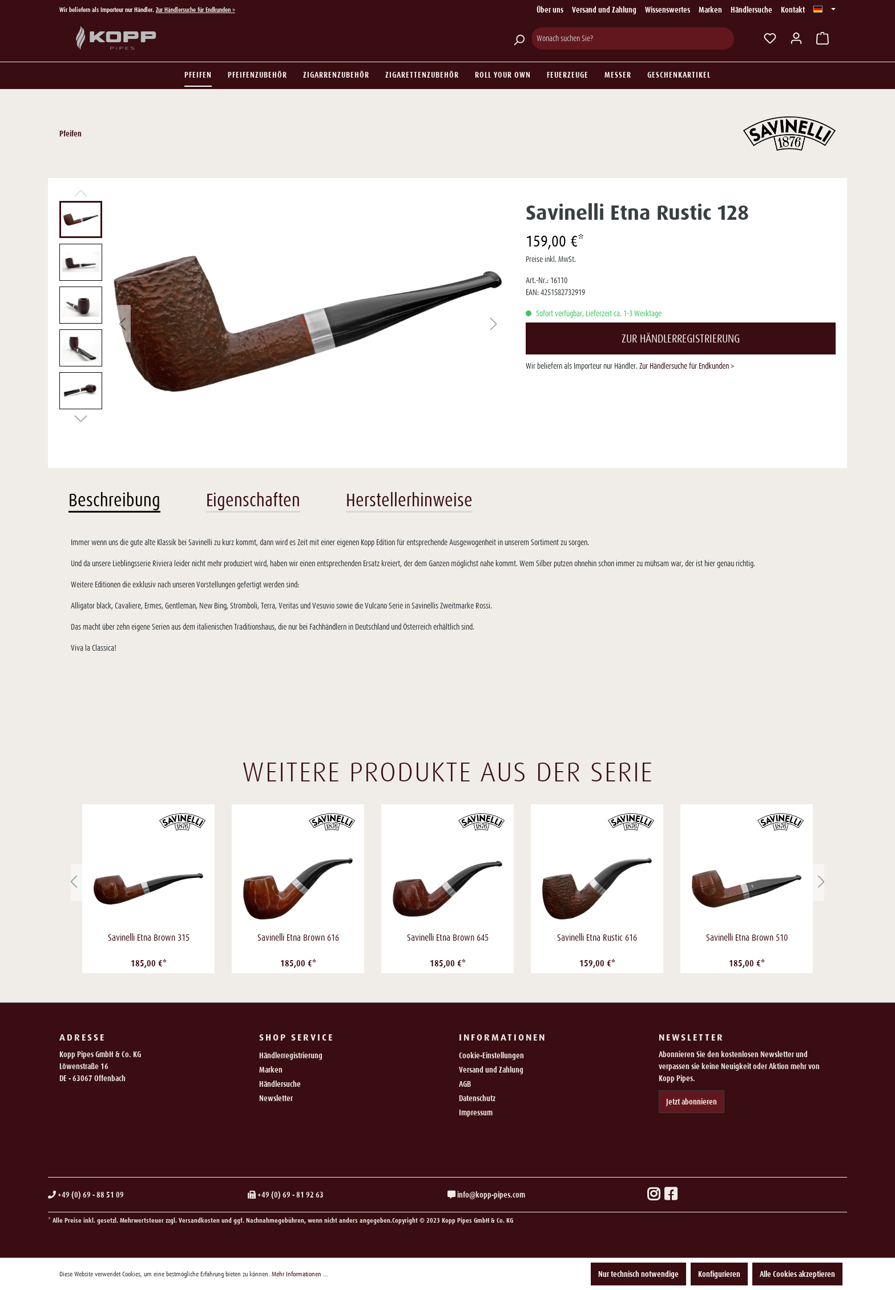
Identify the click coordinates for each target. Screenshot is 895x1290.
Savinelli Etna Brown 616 (298, 937)
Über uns (550, 9)
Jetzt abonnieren (691, 1101)
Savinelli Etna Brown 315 (149, 937)
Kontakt (793, 9)
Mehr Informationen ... (300, 1274)
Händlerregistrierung (290, 1055)
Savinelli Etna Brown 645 (448, 937)
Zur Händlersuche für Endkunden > (195, 10)
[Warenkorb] (822, 38)
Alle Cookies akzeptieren (797, 1274)
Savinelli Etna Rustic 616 (597, 937)
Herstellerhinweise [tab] (409, 500)
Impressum (476, 1112)
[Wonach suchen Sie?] (632, 38)
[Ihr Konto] (796, 38)
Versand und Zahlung (604, 9)
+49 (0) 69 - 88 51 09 (86, 1194)
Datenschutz (477, 1098)
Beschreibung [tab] (114, 500)
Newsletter (276, 1098)
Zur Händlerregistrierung (681, 338)
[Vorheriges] (122, 323)
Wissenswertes (667, 9)
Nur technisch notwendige (638, 1274)
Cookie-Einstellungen (491, 1055)
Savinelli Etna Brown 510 (747, 937)
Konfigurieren (719, 1274)
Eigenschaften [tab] (253, 500)
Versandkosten (199, 1220)
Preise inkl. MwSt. (551, 259)
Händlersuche (751, 9)
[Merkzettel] (770, 38)
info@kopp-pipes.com (486, 1194)
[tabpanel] (447, 595)
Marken (710, 9)
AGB (465, 1084)
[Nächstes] (493, 323)
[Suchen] (519, 38)
